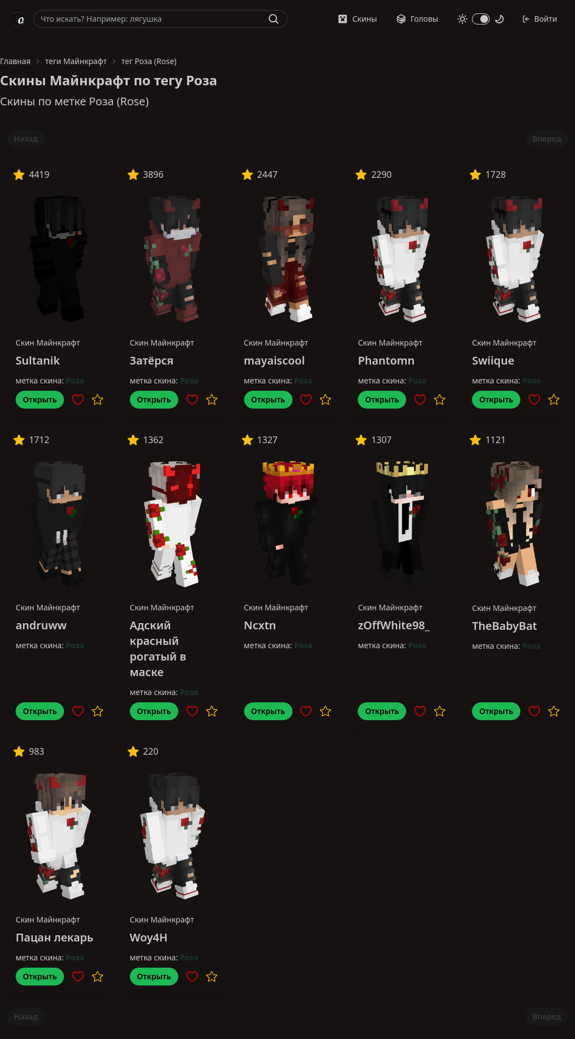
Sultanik (38, 360)
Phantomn (386, 360)
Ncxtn (260, 625)
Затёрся (152, 360)
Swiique (493, 360)
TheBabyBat (504, 625)
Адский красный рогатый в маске (158, 648)
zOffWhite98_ (394, 625)
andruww (41, 625)
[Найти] (273, 19)
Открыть (40, 399)
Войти (539, 18)
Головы (417, 18)
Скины (357, 18)
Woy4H (149, 937)
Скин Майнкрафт (48, 342)
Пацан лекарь (54, 937)
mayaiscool (274, 360)
